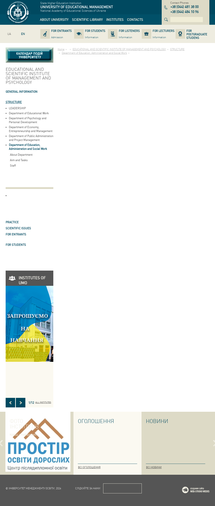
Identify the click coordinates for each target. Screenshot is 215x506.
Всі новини (154, 467)
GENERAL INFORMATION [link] (21, 91)
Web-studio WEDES (201, 490)
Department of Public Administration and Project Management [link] (31, 138)
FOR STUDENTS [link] (16, 244)
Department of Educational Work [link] (29, 113)
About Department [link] (21, 154)
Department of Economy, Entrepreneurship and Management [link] (30, 129)
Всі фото (16, 467)
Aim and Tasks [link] (19, 160)
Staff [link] (13, 165)
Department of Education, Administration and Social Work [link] (28, 146)
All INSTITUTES (43, 402)
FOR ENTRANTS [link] (16, 234)
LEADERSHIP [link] (17, 108)
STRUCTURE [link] (14, 102)
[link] (54, 19)
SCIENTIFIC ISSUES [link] (18, 228)
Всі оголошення (89, 467)
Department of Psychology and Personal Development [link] (27, 120)
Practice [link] (12, 222)
